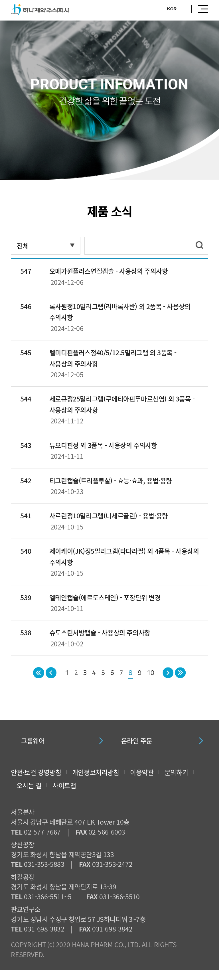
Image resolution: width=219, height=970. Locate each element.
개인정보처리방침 (95, 772)
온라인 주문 (162, 740)
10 (150, 672)
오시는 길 (29, 785)
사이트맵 (64, 785)
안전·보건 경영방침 (36, 772)
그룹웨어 (62, 740)
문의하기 (176, 772)
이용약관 (141, 772)
